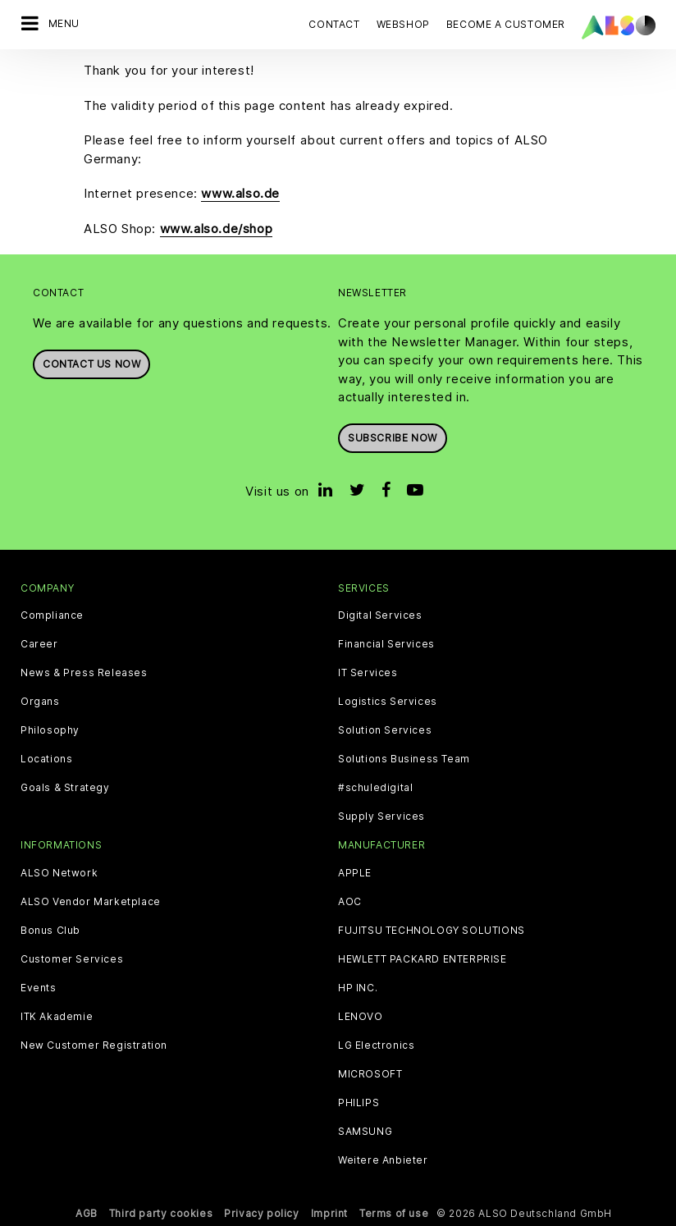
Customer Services (72, 959)
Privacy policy (261, 1213)
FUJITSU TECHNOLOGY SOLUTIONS (431, 930)
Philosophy (50, 730)
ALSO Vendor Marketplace (91, 902)
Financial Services (386, 644)
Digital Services (380, 615)
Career (39, 644)
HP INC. (357, 988)
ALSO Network (59, 873)
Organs (40, 701)
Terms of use (393, 1213)
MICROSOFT (370, 1074)
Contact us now (91, 364)
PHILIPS (358, 1103)
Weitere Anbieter (383, 1160)
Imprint (329, 1213)
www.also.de (240, 193)
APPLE (355, 873)
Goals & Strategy (65, 788)
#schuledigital (375, 788)
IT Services (368, 673)
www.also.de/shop (216, 228)
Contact (333, 24)
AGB (86, 1213)
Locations (46, 759)
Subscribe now (392, 438)
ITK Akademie (57, 1016)
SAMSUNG (365, 1131)
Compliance (52, 615)
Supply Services (381, 816)
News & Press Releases (84, 673)
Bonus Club (50, 930)
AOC (350, 902)
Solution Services (385, 730)
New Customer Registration (94, 1045)
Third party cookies (160, 1213)
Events (39, 988)
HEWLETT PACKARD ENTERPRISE (422, 959)
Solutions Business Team (404, 759)
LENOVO (360, 1016)
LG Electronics (376, 1045)
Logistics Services (387, 701)
